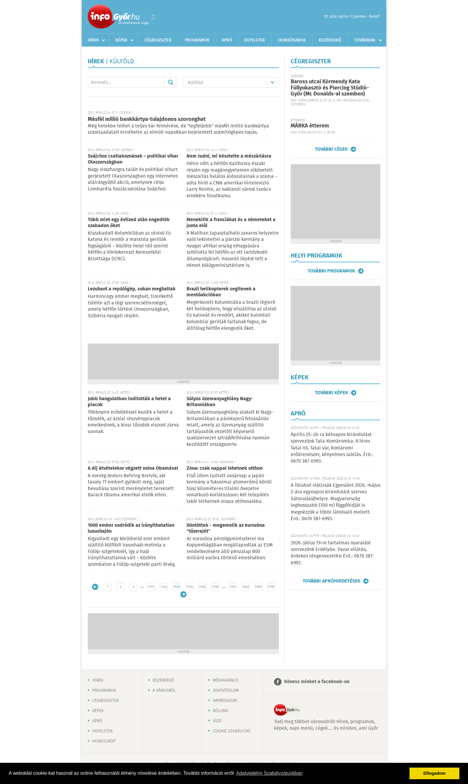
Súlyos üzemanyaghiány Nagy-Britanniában (220, 402)
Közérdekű (330, 40)
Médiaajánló (225, 680)
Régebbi (183, 594)
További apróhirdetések (331, 581)
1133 (176, 587)
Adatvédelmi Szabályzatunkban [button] (269, 773)
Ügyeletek (254, 40)
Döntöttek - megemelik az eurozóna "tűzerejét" (226, 528)
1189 (258, 587)
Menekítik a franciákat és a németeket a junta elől (231, 222)
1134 (189, 587)
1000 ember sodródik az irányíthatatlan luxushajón (131, 528)
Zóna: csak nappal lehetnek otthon (225, 468)
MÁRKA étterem (310, 126)
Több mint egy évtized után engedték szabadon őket (129, 222)
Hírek (93, 40)
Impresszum (225, 700)
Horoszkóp (104, 741)
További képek (331, 392)
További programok (331, 271)
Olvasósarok (292, 40)
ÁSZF (217, 721)
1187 (233, 587)
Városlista (153, 17)
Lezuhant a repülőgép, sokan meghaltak (132, 289)
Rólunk (220, 711)
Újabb (95, 587)
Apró (227, 40)
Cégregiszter (158, 40)
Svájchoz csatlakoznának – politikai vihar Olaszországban (133, 159)
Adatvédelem (226, 690)
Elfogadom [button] (435, 773)
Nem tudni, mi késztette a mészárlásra (229, 156)
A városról (164, 690)
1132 (164, 587)
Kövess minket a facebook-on (317, 682)
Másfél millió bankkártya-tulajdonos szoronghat (147, 119)
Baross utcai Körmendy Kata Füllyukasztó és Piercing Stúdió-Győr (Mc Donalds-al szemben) (330, 88)
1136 (215, 587)
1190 (271, 587)
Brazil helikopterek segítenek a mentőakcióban (221, 292)
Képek (121, 40)
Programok (197, 40)
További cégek (331, 149)
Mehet (170, 82)
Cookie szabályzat (231, 731)
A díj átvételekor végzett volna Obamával (133, 468)
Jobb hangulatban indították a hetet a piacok (129, 402)
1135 (202, 587)
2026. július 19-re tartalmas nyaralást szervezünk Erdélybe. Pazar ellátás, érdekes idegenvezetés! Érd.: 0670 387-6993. (332, 553)
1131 (151, 587)
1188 (245, 587)
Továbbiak (364, 40)
